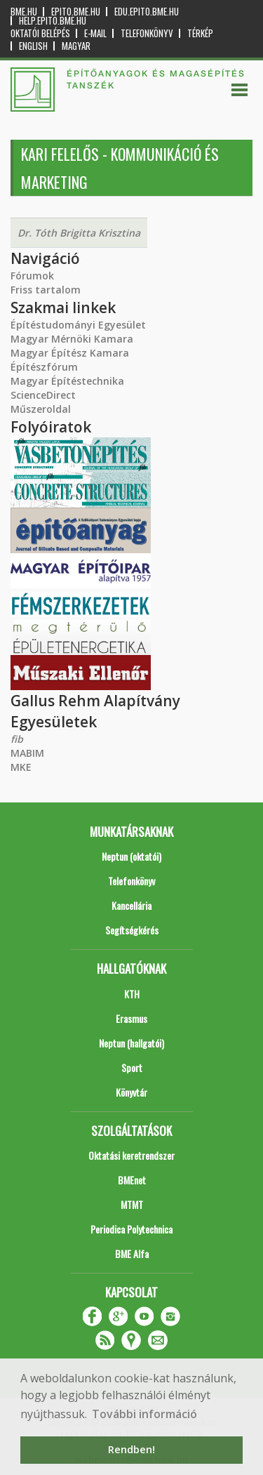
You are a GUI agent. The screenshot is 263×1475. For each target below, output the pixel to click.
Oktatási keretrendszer (131, 1155)
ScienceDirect (43, 395)
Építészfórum (44, 366)
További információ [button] (144, 1414)
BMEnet (132, 1179)
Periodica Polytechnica (131, 1229)
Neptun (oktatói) (131, 856)
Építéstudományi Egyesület (78, 324)
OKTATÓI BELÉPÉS (40, 33)
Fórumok (32, 275)
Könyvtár (131, 1092)
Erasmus (131, 1018)
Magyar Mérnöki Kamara (72, 338)
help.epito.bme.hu (52, 20)
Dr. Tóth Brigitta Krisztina (79, 232)
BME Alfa (132, 1253)
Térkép (200, 33)
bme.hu (24, 11)
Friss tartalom (46, 289)
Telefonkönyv (147, 33)
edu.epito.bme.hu (146, 11)
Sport (131, 1067)
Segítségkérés (132, 929)
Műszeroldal (41, 409)
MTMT (132, 1204)
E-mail (95, 33)
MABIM (27, 753)
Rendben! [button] (131, 1449)
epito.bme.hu (75, 11)
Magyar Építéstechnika (67, 381)
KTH (132, 993)
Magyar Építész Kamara (70, 352)
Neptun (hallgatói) (131, 1043)
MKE (21, 767)
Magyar (76, 46)
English (33, 46)
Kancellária (131, 905)
